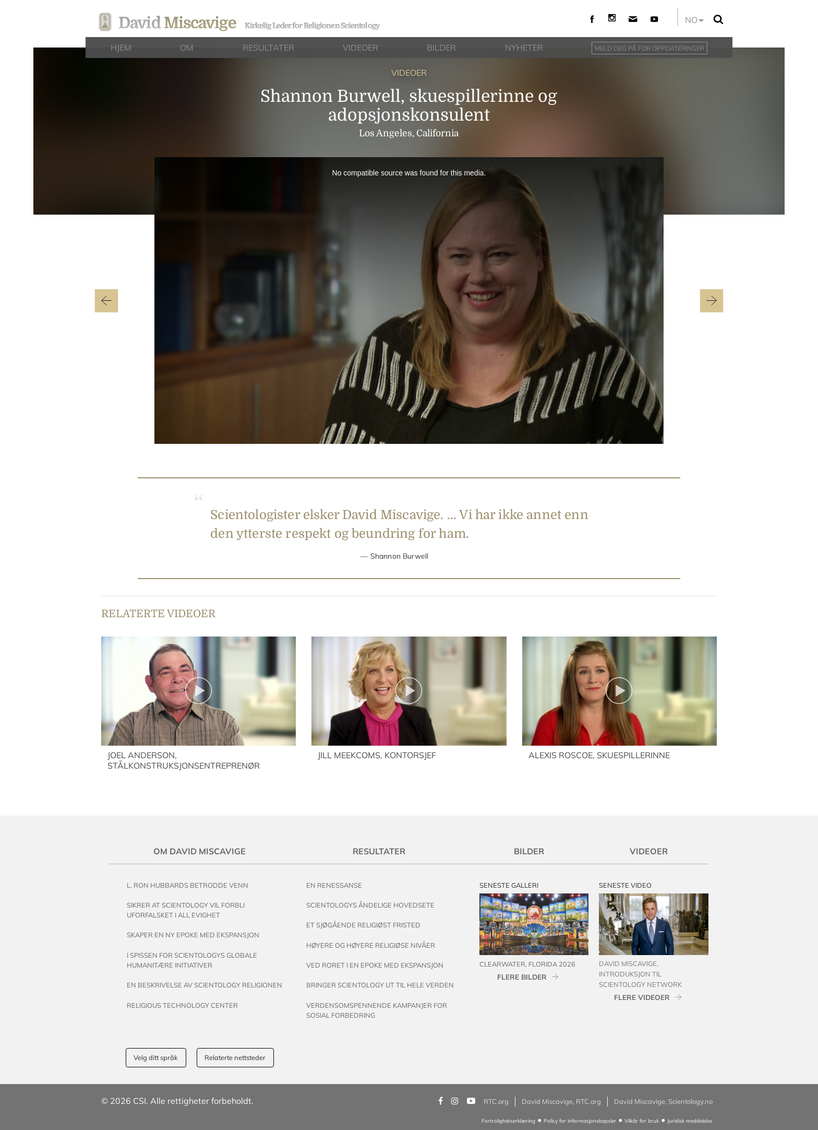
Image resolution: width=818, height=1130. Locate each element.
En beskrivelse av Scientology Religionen (204, 985)
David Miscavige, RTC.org (561, 1101)
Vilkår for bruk (641, 1120)
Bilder (529, 851)
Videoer (649, 851)
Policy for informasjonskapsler (580, 1120)
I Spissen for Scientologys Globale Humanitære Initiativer (192, 960)
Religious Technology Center (182, 1005)
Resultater (379, 851)
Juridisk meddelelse (689, 1120)
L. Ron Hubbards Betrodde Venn (187, 885)
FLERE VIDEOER (642, 997)
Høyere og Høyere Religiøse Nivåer (370, 945)
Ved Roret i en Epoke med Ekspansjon (374, 965)
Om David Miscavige (199, 851)
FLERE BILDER (522, 976)
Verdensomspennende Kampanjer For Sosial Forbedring (376, 1010)
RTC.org (496, 1101)
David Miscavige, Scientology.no (663, 1101)
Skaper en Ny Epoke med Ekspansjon (193, 935)
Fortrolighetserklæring (508, 1120)
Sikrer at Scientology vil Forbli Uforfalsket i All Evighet (186, 910)
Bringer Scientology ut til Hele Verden (380, 985)
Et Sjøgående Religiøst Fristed (363, 925)
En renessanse (334, 885)
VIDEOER (409, 72)
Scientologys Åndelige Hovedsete (370, 905)
